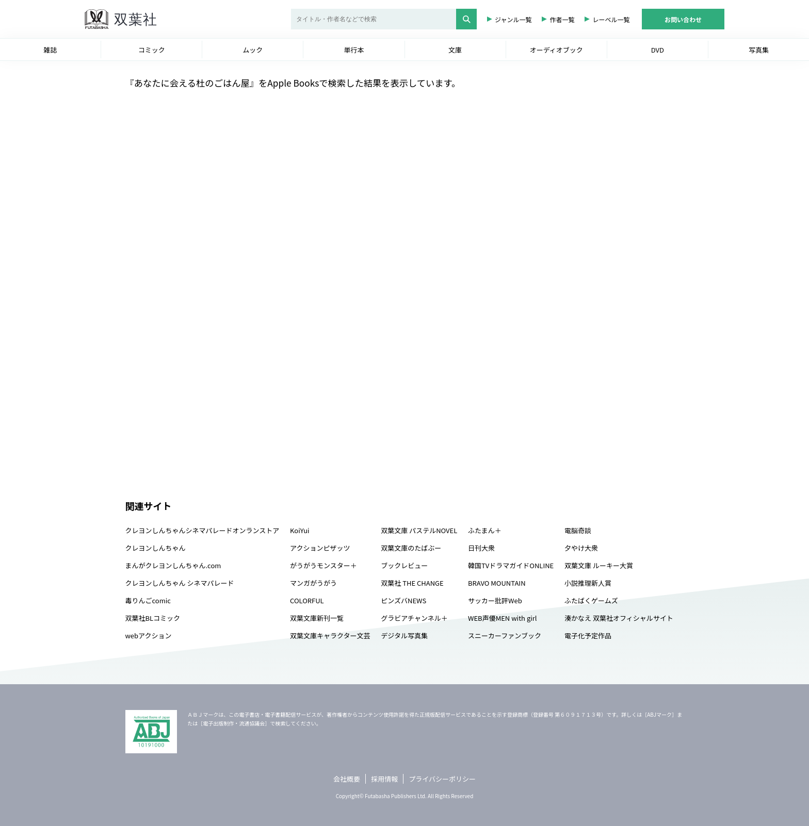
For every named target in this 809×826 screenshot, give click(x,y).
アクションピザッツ (320, 548)
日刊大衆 (481, 548)
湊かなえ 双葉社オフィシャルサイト (618, 618)
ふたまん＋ (484, 530)
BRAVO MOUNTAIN (496, 583)
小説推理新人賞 (587, 583)
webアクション (148, 635)
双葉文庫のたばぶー (411, 548)
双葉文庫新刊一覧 (317, 618)
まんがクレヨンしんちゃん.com (173, 565)
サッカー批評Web (495, 600)
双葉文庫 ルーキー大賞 (598, 565)
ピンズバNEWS (403, 600)
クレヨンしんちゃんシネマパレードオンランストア (202, 530)
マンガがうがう (313, 583)
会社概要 (346, 779)
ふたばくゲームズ (591, 600)
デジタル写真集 (404, 635)
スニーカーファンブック (504, 635)
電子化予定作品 (587, 635)
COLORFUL (307, 600)
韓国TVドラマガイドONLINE (511, 565)
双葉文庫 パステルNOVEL (419, 530)
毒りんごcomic (148, 600)
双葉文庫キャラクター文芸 (330, 635)
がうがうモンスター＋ (323, 565)
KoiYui (300, 530)
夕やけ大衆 (581, 548)
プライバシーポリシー (442, 779)
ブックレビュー (404, 565)
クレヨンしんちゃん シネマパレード (179, 583)
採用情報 (384, 779)
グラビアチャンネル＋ (414, 618)
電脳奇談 (577, 530)
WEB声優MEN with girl (502, 618)
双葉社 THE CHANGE (412, 583)
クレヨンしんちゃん (155, 548)
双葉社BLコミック (153, 618)
